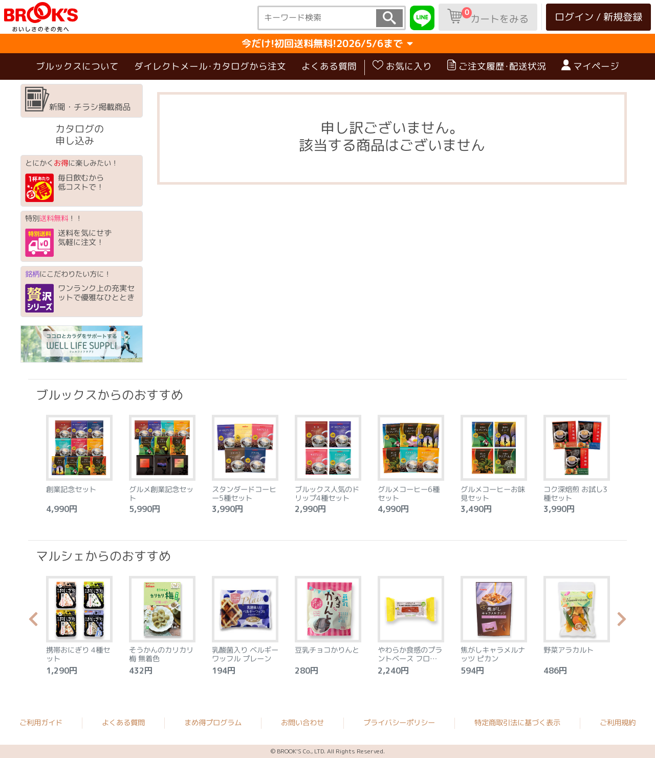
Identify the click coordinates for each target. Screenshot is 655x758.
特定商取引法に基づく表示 (517, 723)
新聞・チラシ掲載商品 (78, 100)
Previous (33, 622)
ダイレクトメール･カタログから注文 (210, 66)
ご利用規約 (618, 723)
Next (622, 622)
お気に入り (402, 66)
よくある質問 (329, 66)
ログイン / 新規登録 (598, 17)
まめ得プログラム (213, 722)
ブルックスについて (77, 66)
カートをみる (488, 16)
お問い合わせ (302, 723)
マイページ (590, 66)
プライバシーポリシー (399, 723)
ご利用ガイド (40, 722)
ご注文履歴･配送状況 (496, 66)
